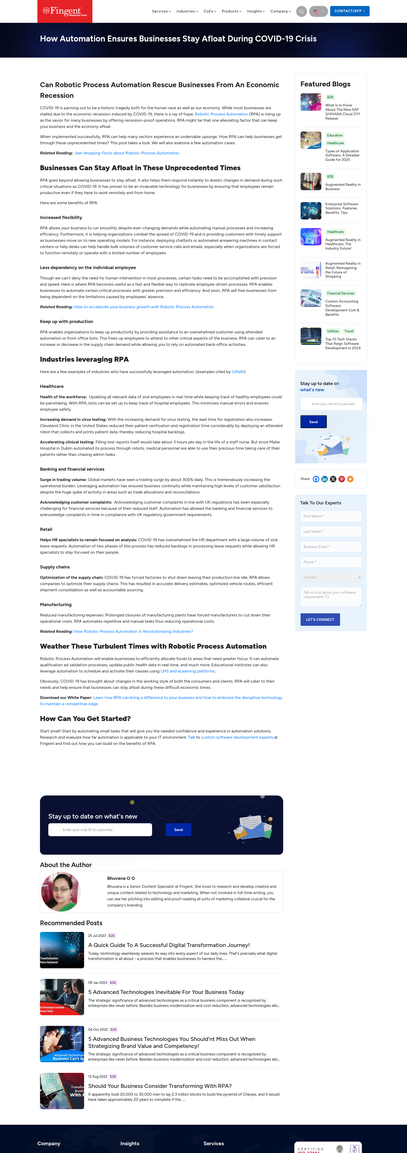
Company (280, 11)
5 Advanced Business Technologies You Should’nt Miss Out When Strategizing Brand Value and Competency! (171, 1042)
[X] (333, 479)
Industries (188, 11)
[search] (301, 11)
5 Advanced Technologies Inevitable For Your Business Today (166, 992)
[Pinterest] (341, 479)
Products (232, 11)
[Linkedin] (324, 479)
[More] (350, 479)
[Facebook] (316, 479)
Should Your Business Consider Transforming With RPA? (160, 1085)
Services (161, 11)
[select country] (318, 11)
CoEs (210, 11)
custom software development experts (237, 737)
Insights (256, 11)
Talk (191, 737)
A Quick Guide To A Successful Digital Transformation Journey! (169, 945)
